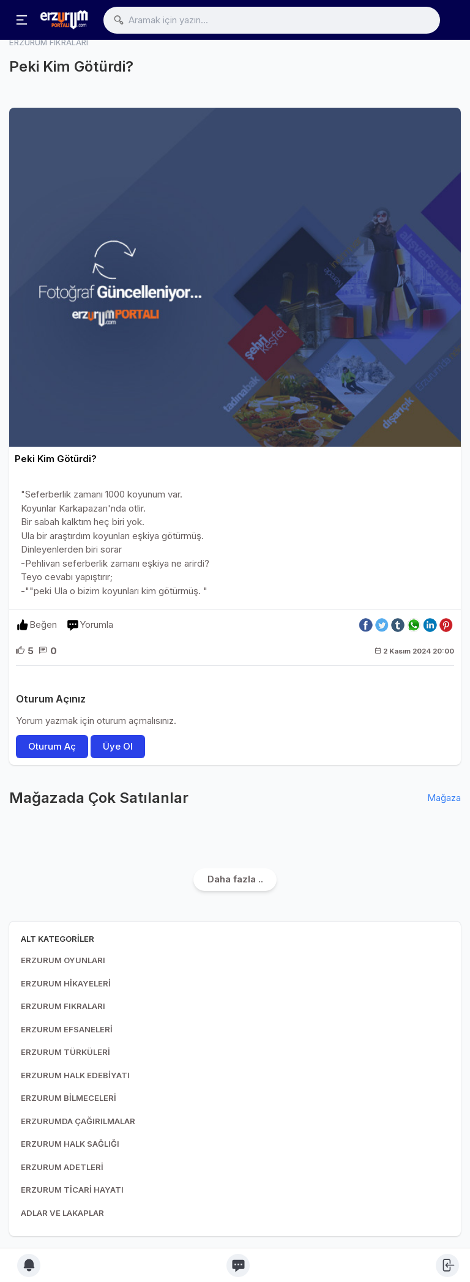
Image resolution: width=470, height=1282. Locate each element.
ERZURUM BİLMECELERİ (68, 1098)
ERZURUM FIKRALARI (63, 1006)
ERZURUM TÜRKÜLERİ (65, 1052)
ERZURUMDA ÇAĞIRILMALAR (78, 1121)
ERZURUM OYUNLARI (63, 960)
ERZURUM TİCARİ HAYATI (72, 1189)
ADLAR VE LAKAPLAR (62, 1213)
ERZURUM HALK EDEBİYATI (75, 1075)
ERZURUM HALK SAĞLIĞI (70, 1144)
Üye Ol (118, 746)
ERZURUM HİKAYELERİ (66, 983)
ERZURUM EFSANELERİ (67, 1029)
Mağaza (444, 797)
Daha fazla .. (235, 879)
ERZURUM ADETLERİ (62, 1167)
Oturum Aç (52, 746)
